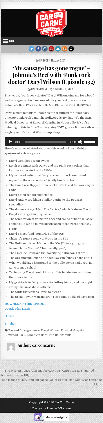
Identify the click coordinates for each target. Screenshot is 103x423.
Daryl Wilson (50, 330)
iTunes (9, 316)
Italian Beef (58, 60)
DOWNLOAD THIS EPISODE (26, 303)
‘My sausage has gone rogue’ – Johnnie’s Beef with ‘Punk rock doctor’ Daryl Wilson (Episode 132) (51, 74)
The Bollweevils (60, 335)
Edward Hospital (73, 330)
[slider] (45, 142)
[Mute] (80, 142)
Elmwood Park (15, 335)
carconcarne (39, 89)
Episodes (44, 60)
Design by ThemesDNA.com (51, 408)
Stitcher (10, 323)
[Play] (10, 142)
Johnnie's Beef (37, 335)
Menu (12, 41)
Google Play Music (18, 308)
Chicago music (30, 330)
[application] (52, 141)
